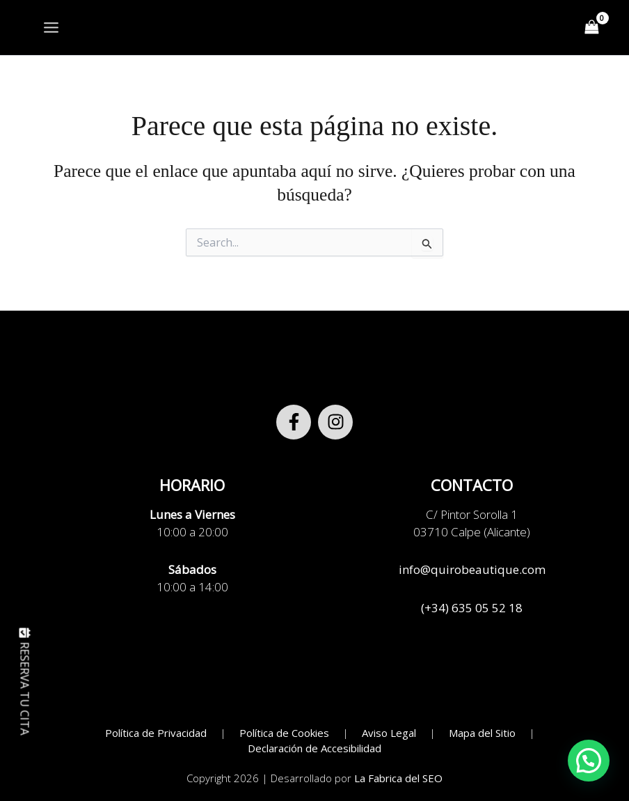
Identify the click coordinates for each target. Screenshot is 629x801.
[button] (589, 760)
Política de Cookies (284, 733)
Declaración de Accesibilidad (314, 748)
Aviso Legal (389, 733)
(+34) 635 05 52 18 (472, 608)
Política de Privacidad (156, 733)
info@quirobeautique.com (472, 569)
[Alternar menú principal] (51, 27)
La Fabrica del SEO (398, 778)
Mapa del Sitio (482, 733)
